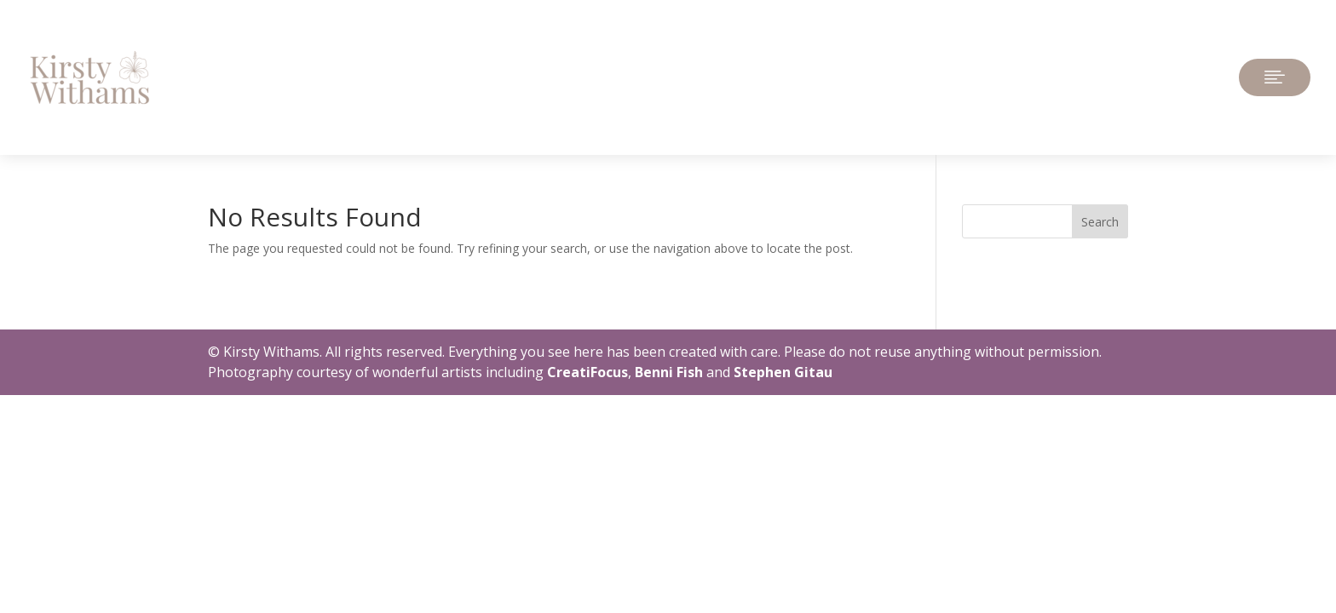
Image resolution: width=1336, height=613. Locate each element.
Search (1100, 222)
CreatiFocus (587, 372)
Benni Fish (669, 372)
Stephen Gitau (783, 372)
